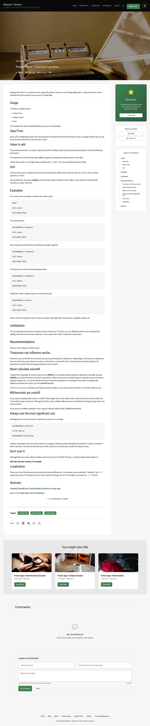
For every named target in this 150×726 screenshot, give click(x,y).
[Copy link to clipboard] (39, 522)
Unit (123, 167)
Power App (48, 94)
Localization (125, 200)
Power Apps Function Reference (31, 492)
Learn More (20, 583)
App (71, 179)
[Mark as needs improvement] (131, 137)
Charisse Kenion (56, 497)
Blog (49, 715)
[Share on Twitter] (18, 522)
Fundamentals (50, 512)
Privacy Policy (66, 715)
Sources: (123, 205)
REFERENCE (20, 60)
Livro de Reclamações (102, 715)
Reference (108, 5)
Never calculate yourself (129, 186)
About (117, 5)
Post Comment (25, 687)
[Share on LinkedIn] (23, 522)
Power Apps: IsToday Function (70, 574)
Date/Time (125, 160)
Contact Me (131, 114)
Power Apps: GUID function (112, 574)
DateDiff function (47, 382)
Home (75, 5)
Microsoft (85, 5)
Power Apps (50, 397)
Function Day (23, 512)
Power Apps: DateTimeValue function (30, 574)
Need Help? (133, 5)
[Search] (124, 5)
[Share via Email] (34, 522)
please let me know (73, 407)
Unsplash (65, 497)
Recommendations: (127, 180)
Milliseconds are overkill (129, 189)
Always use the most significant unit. (131, 193)
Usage (123, 157)
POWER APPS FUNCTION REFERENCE (39, 60)
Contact (88, 715)
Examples (124, 171)
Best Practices (36, 512)
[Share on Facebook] (28, 522)
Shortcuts (96, 5)
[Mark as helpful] (131, 132)
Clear (38, 687)
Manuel (20, 71)
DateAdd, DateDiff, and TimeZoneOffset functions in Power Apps (35, 487)
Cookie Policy (78, 715)
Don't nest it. (125, 197)
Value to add (125, 163)
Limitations (124, 175)
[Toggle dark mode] (144, 5)
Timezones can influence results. (131, 183)
